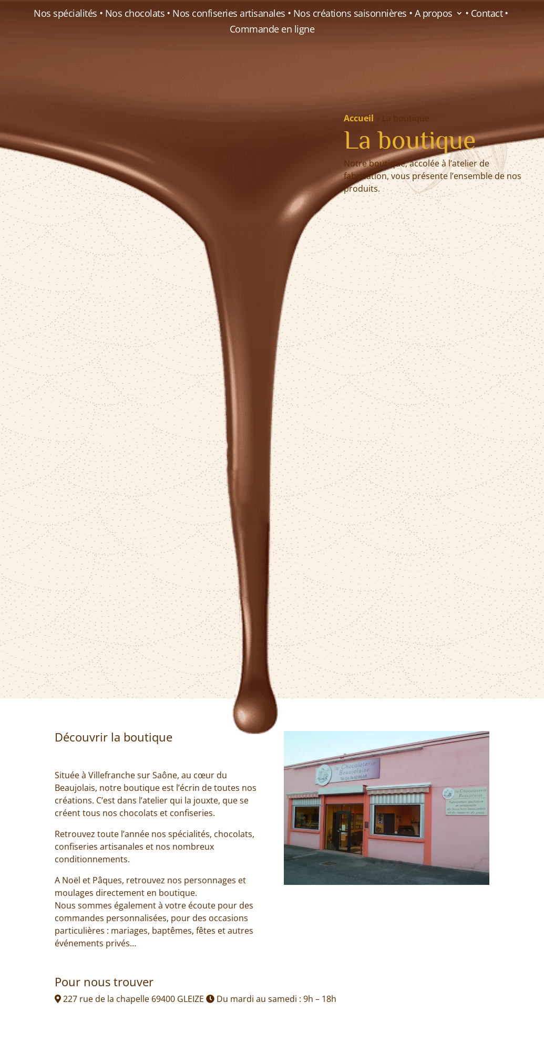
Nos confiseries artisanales (228, 14)
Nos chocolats (135, 14)
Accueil (359, 118)
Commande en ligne (272, 30)
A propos (434, 14)
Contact (487, 14)
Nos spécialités (65, 14)
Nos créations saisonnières (350, 14)
